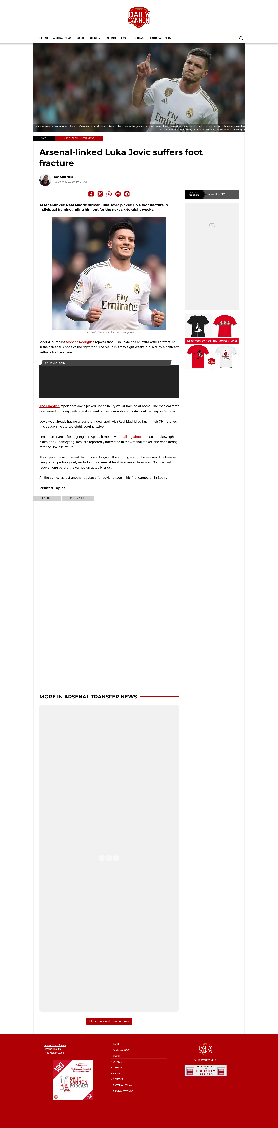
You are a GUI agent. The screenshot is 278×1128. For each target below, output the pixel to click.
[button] (241, 38)
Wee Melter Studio (54, 1052)
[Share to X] (100, 194)
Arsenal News (62, 38)
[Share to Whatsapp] (109, 194)
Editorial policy (160, 38)
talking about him (135, 437)
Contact (139, 38)
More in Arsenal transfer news (88, 696)
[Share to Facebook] (91, 194)
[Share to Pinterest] (127, 194)
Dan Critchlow (63, 176)
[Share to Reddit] (118, 194)
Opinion (95, 38)
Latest (43, 38)
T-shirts (110, 38)
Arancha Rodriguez (80, 342)
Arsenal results (52, 1049)
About (125, 38)
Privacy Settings (123, 1091)
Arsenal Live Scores (55, 1045)
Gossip (81, 38)
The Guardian (49, 406)
